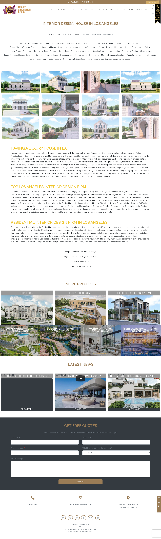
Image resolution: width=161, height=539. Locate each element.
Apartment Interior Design (53, 47)
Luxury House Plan (38, 59)
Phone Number (18, 448)
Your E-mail (87, 437)
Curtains (148, 47)
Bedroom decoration (74, 47)
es (152, 8)
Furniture (84, 10)
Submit (80, 482)
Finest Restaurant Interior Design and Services (23, 55)
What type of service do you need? (97, 448)
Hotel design (151, 55)
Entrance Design (105, 47)
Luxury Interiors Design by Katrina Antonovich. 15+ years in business (45, 43)
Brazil (91, 531)
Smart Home (94, 55)
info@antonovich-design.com (80, 504)
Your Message (17, 459)
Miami (70, 531)
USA (80, 527)
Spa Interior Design (130, 51)
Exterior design (82, 43)
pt (152, 11)
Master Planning (54, 59)
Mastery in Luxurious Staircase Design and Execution (109, 59)
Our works (61, 10)
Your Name (16, 437)
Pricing (130, 10)
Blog (105, 10)
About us (95, 10)
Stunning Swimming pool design (106, 51)
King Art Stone (15, 51)
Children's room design (81, 51)
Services (73, 10)
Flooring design (51, 55)
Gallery (121, 10)
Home (50, 10)
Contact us (142, 10)
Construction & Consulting (74, 59)
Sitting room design (99, 43)
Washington (77, 531)
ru (153, 14)
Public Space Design (135, 55)
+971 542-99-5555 (87, 2)
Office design (90, 47)
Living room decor (122, 47)
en (153, 5)
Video (112, 10)
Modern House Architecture (113, 55)
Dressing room (66, 55)
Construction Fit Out (135, 43)
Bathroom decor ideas (59, 51)
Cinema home (81, 55)
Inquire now (153, 2)
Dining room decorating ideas (35, 51)
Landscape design (117, 43)
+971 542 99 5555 (33, 505)
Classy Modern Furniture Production (25, 47)
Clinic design (137, 47)
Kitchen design (146, 51)
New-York (85, 531)
